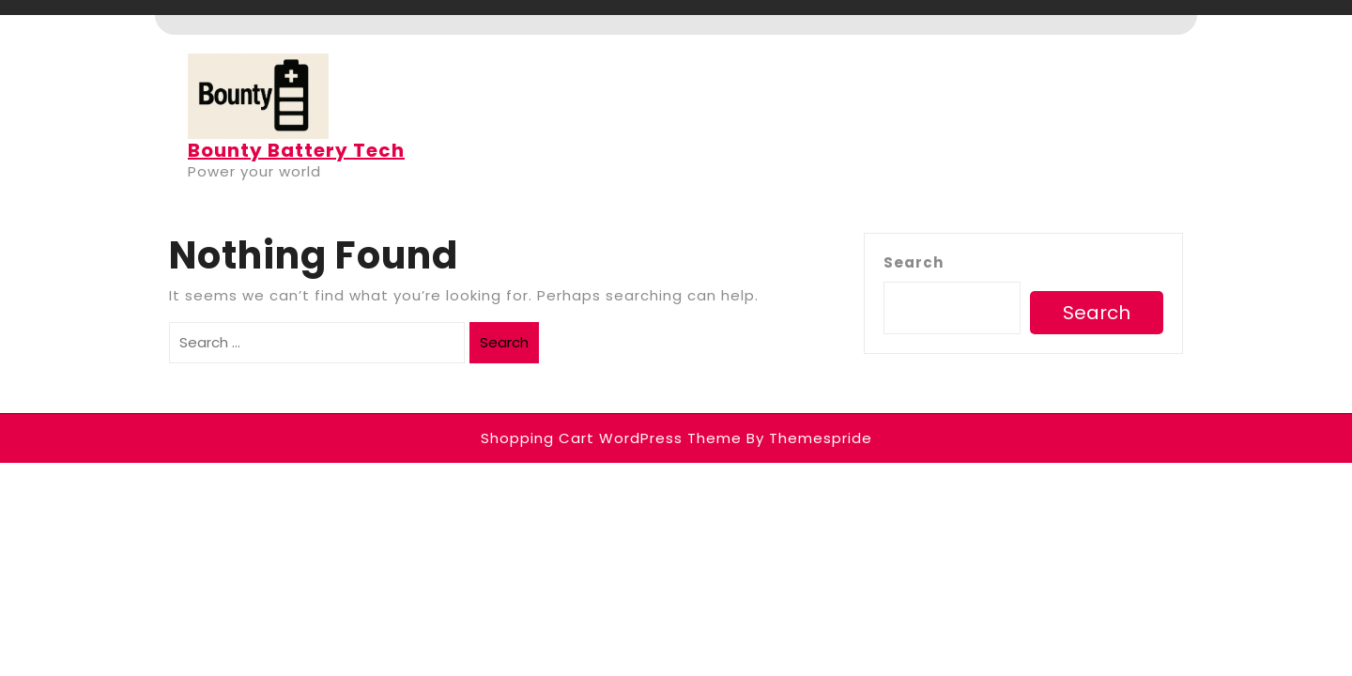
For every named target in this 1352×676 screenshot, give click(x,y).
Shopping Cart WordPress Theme (611, 438)
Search (504, 342)
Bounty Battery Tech (296, 150)
